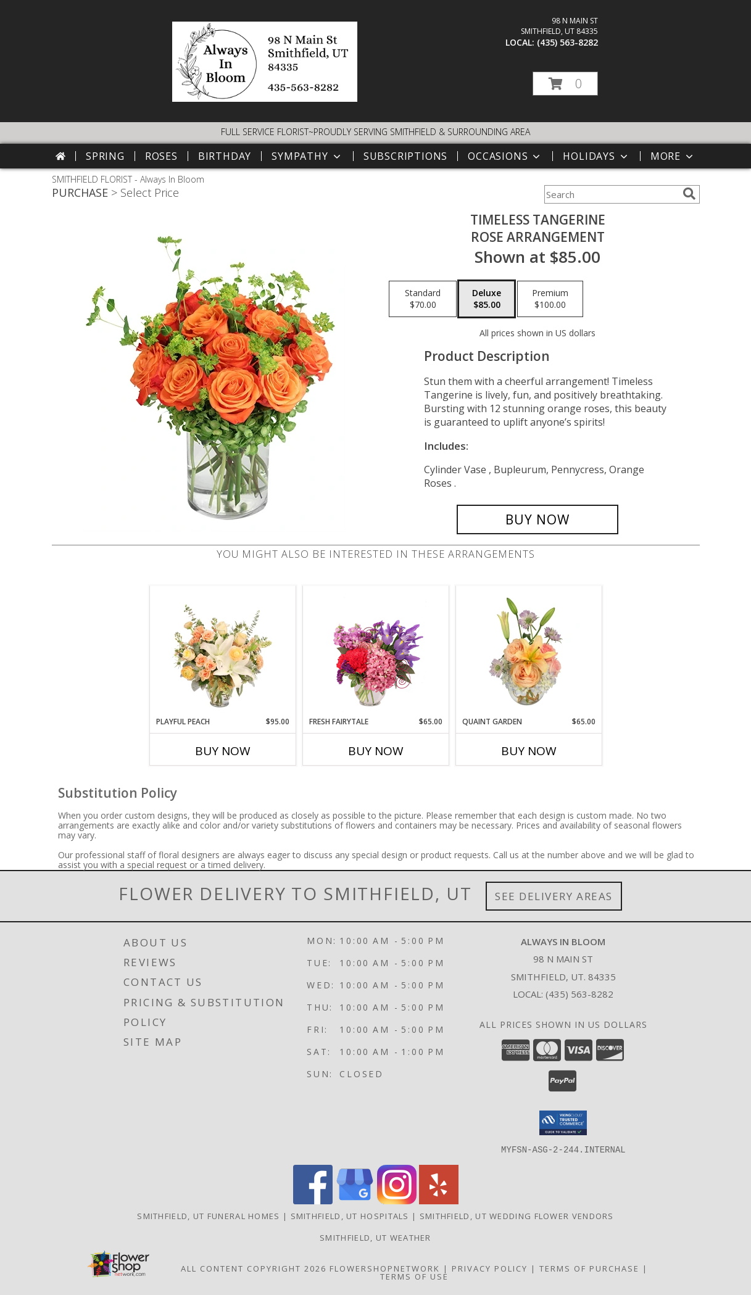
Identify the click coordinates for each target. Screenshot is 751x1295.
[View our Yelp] (438, 1200)
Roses (161, 156)
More (672, 156)
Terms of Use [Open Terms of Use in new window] (414, 1275)
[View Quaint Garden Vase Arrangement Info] (528, 651)
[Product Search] (611, 194)
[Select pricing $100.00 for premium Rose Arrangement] (550, 299)
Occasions (505, 156)
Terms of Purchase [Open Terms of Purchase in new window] (589, 1267)
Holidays (596, 156)
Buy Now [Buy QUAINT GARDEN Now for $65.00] (529, 751)
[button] (565, 84)
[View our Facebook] (313, 1200)
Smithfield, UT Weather (375, 1237)
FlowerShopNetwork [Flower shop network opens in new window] (385, 1267)
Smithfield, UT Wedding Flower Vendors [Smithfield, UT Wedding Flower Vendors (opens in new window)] (517, 1215)
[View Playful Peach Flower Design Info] (222, 651)
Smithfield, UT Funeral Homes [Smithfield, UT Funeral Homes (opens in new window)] (208, 1215)
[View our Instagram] (397, 1200)
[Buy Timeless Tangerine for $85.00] (538, 519)
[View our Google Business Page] (355, 1200)
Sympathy (307, 156)
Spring (105, 156)
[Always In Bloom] (264, 98)
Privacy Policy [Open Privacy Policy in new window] (490, 1267)
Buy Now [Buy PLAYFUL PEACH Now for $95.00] (223, 751)
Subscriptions (405, 156)
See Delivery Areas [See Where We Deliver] (554, 896)
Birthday (224, 156)
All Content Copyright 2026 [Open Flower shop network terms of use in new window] (253, 1267)
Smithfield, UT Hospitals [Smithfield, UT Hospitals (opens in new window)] (350, 1215)
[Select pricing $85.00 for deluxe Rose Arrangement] (486, 299)
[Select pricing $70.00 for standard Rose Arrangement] (422, 299)
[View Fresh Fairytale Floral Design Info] (375, 651)
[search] (689, 194)
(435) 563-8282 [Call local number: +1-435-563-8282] (567, 42)
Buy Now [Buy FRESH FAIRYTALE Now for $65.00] (376, 751)
